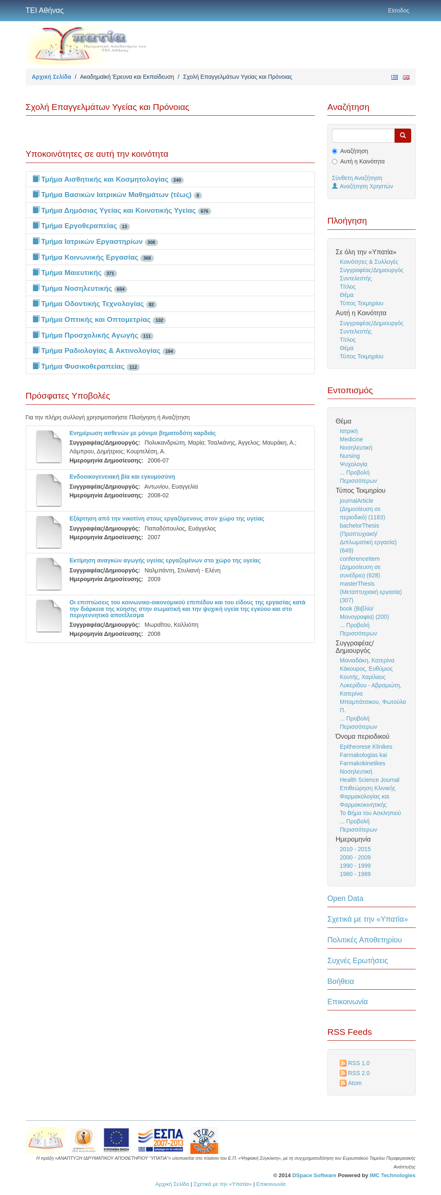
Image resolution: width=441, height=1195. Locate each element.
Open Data (345, 898)
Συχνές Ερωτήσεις (357, 960)
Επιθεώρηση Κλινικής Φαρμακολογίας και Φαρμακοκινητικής (367, 796)
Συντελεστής (356, 278)
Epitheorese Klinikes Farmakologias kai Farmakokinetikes (366, 755)
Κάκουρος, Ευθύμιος (366, 668)
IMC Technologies (392, 1175)
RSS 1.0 (359, 1063)
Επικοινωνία (347, 1002)
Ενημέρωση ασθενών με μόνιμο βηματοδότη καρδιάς (143, 433)
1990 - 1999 (355, 865)
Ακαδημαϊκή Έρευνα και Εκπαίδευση (127, 76)
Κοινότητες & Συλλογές (369, 261)
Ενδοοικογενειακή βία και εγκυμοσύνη (122, 476)
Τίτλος (348, 286)
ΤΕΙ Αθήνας (45, 10)
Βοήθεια (340, 981)
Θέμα (346, 295)
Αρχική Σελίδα (51, 76)
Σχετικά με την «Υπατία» (367, 919)
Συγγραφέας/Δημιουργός (372, 270)
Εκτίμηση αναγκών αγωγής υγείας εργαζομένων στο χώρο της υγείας (165, 560)
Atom (355, 1083)
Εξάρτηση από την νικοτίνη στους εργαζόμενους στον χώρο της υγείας (167, 518)
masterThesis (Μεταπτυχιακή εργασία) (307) (371, 592)
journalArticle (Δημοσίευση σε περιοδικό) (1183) (362, 509)
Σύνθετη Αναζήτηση (357, 178)
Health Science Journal (370, 779)
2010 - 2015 (355, 849)
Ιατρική (349, 431)
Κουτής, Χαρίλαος (362, 677)
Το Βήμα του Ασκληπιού (370, 813)
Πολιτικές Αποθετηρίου (364, 940)
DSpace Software (314, 1175)
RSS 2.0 (359, 1073)
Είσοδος (398, 10)
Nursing (350, 456)
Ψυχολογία (354, 464)
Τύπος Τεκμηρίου (361, 303)
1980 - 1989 (355, 874)
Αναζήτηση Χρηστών (362, 186)
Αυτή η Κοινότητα (362, 161)
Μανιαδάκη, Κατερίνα (367, 660)
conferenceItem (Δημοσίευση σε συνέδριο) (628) (360, 567)
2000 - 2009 (355, 857)
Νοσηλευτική (356, 447)
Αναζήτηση (354, 151)
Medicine (351, 439)
